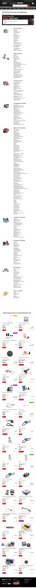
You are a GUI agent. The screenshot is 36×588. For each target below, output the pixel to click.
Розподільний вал (16, 137)
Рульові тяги (15, 73)
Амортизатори (16, 56)
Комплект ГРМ (16, 40)
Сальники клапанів (16, 134)
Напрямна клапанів (16, 148)
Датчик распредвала (17, 177)
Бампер (15, 270)
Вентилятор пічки (16, 123)
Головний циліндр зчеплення (18, 222)
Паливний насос (16, 190)
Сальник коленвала (16, 140)
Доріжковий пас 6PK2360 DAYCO (7, 479)
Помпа (15, 41)
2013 (11, 21)
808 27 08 (15, 582)
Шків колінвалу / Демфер (17, 141)
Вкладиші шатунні (16, 146)
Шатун (15, 144)
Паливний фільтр (16, 38)
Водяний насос (16, 107)
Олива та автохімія (18, 290)
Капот (14, 269)
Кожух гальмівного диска (17, 91)
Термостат (15, 108)
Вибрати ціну (21, 399)
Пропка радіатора (16, 110)
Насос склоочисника (22, 340)
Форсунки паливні (16, 191)
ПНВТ (14, 194)
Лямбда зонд (16, 171)
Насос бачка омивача (17, 286)
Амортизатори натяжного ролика (18, 161)
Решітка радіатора (16, 271)
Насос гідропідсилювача (17, 74)
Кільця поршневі (16, 130)
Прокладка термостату (17, 114)
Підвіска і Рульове (18, 53)
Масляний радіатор (16, 109)
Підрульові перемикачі (17, 259)
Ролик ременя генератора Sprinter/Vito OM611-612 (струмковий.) (26, 549)
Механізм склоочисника (17, 287)
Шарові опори (16, 57)
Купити (4, 347)
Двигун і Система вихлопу (19, 127)
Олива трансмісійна (16, 296)
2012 (9, 21)
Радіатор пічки (16, 122)
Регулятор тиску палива (17, 174)
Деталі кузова (17, 267)
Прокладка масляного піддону (18, 187)
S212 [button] (16, 18)
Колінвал (15, 139)
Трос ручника (16, 85)
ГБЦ (14, 152)
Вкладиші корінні (16, 145)
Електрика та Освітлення (19, 240)
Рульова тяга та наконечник (18, 50)
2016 (16, 21)
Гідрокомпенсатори (16, 135)
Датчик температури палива (18, 195)
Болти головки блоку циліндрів (18, 136)
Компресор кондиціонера (17, 118)
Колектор (15, 211)
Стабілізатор (16, 49)
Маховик (15, 221)
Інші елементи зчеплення (17, 224)
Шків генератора (16, 260)
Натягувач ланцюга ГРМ (17, 159)
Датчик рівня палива (17, 193)
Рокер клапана (16, 149)
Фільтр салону (16, 37)
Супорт (15, 89)
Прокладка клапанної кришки (18, 184)
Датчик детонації (16, 179)
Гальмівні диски (16, 84)
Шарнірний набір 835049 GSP (23, 392)
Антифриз (15, 294)
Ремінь (3, 427)
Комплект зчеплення (17, 219)
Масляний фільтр (16, 35)
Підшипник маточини (17, 59)
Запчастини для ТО (18, 28)
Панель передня (16, 273)
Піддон (15, 143)
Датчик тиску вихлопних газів (18, 169)
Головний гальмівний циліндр (18, 94)
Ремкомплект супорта (17, 86)
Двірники (15, 285)
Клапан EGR (15, 213)
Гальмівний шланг (16, 93)
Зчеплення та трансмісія (19, 217)
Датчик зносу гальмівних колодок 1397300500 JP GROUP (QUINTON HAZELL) (10, 514)
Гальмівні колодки (16, 83)
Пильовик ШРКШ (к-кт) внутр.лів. (23, 357)
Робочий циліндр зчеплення (18, 223)
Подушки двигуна (16, 147)
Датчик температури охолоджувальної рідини (20, 173)
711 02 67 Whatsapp (16, 581)
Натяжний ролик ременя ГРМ (18, 155)
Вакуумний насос (16, 87)
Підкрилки (15, 275)
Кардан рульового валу (17, 77)
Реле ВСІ (15, 258)
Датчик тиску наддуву (17, 172)
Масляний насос (16, 142)
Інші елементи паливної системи (18, 192)
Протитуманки (16, 246)
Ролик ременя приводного (17, 43)
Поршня (15, 131)
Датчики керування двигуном (18, 170)
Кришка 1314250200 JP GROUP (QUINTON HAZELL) (26, 566)
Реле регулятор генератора (18, 255)
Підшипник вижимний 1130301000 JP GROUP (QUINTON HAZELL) (9, 567)
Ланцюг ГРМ (15, 158)
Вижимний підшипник (17, 220)
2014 (13, 21)
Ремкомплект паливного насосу (18, 198)
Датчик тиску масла (17, 175)
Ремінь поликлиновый (6, 531)
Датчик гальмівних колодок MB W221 (24, 514)
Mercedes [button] (11, 18)
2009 (5, 23)
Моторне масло (16, 297)
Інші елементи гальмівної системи (19, 90)
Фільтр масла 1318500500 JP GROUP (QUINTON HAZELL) (9, 549)
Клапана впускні (16, 132)
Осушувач (15, 119)
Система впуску (16, 206)
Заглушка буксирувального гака (18, 276)
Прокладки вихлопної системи (18, 186)
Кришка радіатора (5, 357)
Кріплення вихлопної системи (18, 210)
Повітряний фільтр (16, 36)
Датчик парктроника (17, 277)
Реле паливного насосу (17, 197)
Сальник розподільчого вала (18, 138)
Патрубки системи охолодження (18, 112)
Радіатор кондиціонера (17, 117)
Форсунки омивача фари (17, 278)
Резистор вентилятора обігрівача (19, 124)
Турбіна (15, 201)
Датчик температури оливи (18, 178)
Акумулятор (15, 30)
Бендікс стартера (16, 257)
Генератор (15, 254)
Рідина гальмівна (16, 293)
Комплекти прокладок (17, 185)
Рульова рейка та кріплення (18, 75)
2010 (5, 21)
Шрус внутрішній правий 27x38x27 (7, 392)
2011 (7, 21)
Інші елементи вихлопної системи (19, 212)
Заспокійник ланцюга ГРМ (17, 160)
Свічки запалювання (17, 31)
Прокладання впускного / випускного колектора (20, 188)
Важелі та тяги (16, 58)
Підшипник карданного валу (18, 76)
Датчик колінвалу (16, 176)
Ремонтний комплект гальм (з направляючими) (9, 340)
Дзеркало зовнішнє (16, 272)
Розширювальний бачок (17, 111)
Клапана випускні (16, 133)
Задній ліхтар (16, 245)
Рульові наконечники (17, 72)
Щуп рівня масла (16, 151)
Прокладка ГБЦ (16, 183)
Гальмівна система (18, 80)
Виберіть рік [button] (6, 18)
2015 (14, 21)
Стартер (15, 256)
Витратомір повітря (16, 207)
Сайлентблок (21, 479)
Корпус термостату (16, 113)
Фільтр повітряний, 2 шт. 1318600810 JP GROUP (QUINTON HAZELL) (26, 532)
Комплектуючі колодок (17, 88)
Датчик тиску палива (17, 196)
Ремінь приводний (16, 42)
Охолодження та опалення (20, 103)
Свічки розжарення (16, 32)
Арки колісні (15, 274)
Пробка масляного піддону (17, 150)
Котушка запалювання (17, 250)
